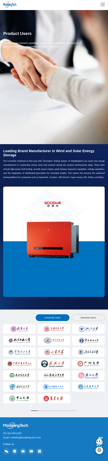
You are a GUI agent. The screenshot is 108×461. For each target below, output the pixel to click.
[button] (49, 301)
